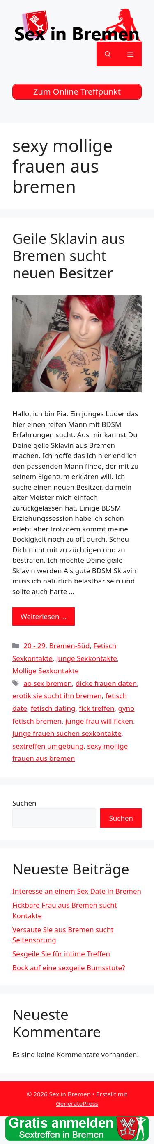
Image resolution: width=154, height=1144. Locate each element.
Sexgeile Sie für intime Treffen (61, 953)
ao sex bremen (47, 683)
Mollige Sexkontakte (45, 670)
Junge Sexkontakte (86, 658)
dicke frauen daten (106, 683)
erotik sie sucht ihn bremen (57, 695)
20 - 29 (34, 645)
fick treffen (96, 708)
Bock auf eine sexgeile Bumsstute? (68, 967)
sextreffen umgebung (47, 746)
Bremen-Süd (69, 645)
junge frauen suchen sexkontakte (67, 733)
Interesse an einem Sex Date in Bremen (76, 891)
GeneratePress (77, 1103)
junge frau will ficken (99, 721)
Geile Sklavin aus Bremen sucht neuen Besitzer (68, 255)
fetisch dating (53, 708)
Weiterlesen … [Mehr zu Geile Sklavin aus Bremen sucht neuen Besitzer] (44, 616)
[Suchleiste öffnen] (108, 54)
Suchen (24, 803)
